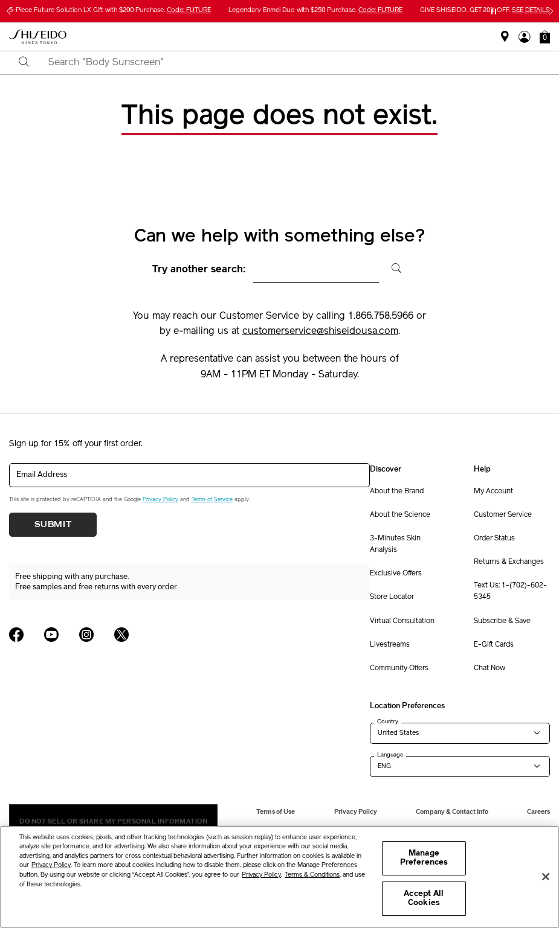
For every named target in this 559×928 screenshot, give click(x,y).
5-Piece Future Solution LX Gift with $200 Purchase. (110, 10)
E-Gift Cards (494, 644)
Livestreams (390, 644)
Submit (53, 524)
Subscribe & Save (502, 621)
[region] (279, 877)
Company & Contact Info (452, 811)
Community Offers (399, 668)
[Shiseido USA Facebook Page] (16, 634)
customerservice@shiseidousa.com (320, 331)
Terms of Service (212, 499)
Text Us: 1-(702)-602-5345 (510, 591)
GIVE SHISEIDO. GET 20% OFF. (485, 10)
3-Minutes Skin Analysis (395, 544)
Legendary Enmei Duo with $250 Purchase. (315, 10)
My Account (493, 491)
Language (390, 755)
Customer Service (503, 515)
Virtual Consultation (402, 621)
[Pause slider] (494, 11)
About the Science (400, 515)
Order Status (494, 538)
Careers (538, 811)
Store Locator (392, 597)
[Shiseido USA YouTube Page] (51, 634)
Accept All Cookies (424, 898)
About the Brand (397, 491)
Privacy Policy (160, 499)
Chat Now (489, 668)
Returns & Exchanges (509, 562)
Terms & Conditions (312, 875)
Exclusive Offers (396, 573)
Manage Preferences (424, 858)
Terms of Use (275, 811)
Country (387, 721)
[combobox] (290, 62)
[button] (545, 36)
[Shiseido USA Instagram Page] (86, 634)
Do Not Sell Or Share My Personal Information (113, 821)
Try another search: (199, 270)
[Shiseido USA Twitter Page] (121, 634)
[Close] (545, 876)
